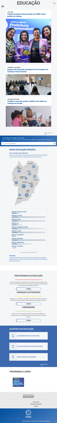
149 (35, 176)
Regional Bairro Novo (18, 242)
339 (32, 185)
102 (26, 178)
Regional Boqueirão (17, 238)
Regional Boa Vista (17, 215)
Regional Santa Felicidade (19, 211)
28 (19, 171)
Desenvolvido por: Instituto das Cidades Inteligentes (36, 421)
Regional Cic (15, 223)
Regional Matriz (16, 219)
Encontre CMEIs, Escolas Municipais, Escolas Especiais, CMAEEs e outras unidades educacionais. (27, 138)
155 (30, 174)
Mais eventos (44, 364)
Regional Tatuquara (17, 246)
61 (27, 195)
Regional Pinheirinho (18, 234)
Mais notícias (48, 133)
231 (34, 166)
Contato (36, 406)
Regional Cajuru (16, 231)
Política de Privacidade (35, 404)
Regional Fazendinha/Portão (20, 227)
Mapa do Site (36, 402)
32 (16, 183)
